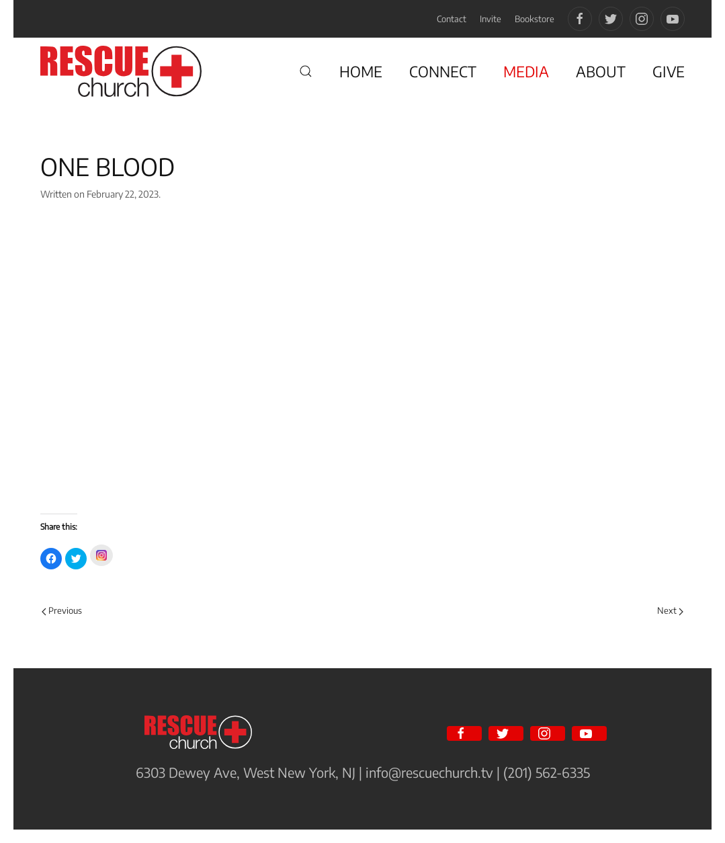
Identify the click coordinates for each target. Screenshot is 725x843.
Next (670, 610)
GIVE (668, 71)
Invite (490, 18)
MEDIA (526, 71)
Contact (451, 18)
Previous (62, 610)
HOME (360, 71)
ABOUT (601, 71)
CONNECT (442, 71)
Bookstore (534, 18)
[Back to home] (121, 71)
